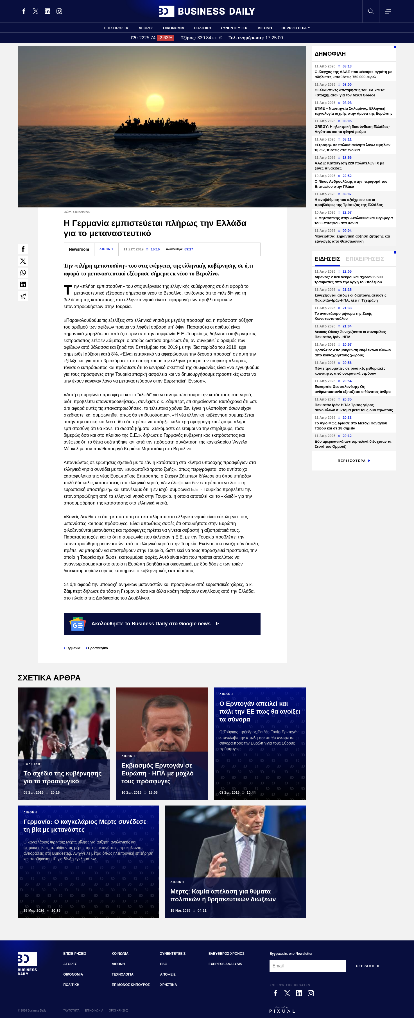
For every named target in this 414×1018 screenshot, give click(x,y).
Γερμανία (73, 648)
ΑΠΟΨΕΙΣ (168, 974)
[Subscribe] (365, 966)
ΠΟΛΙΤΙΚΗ (202, 28)
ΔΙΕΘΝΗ (265, 28)
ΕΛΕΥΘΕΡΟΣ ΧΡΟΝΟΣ (226, 954)
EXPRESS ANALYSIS (225, 964)
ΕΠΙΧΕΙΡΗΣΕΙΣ (116, 28)
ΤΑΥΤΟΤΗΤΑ (71, 1010)
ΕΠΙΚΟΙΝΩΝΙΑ (94, 1010)
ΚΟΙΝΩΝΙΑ (120, 954)
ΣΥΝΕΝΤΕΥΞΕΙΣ (234, 28)
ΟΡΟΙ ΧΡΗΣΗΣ (118, 1010)
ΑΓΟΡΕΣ (146, 28)
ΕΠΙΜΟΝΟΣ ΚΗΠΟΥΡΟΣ (131, 985)
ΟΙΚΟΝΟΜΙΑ (173, 28)
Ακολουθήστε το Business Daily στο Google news (144, 623)
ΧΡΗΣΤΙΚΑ (168, 985)
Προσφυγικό (98, 648)
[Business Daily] (27, 975)
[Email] (308, 966)
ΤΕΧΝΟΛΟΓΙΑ (123, 974)
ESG (163, 964)
